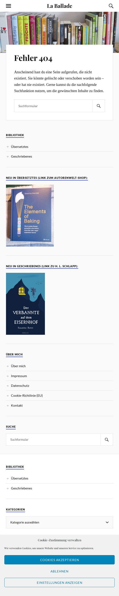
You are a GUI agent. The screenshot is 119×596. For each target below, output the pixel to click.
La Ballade (59, 5)
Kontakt (17, 405)
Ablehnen (59, 571)
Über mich (18, 366)
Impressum (19, 376)
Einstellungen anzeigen (59, 582)
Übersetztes (19, 146)
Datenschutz (20, 385)
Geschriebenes (21, 156)
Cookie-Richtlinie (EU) (27, 395)
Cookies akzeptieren (59, 560)
